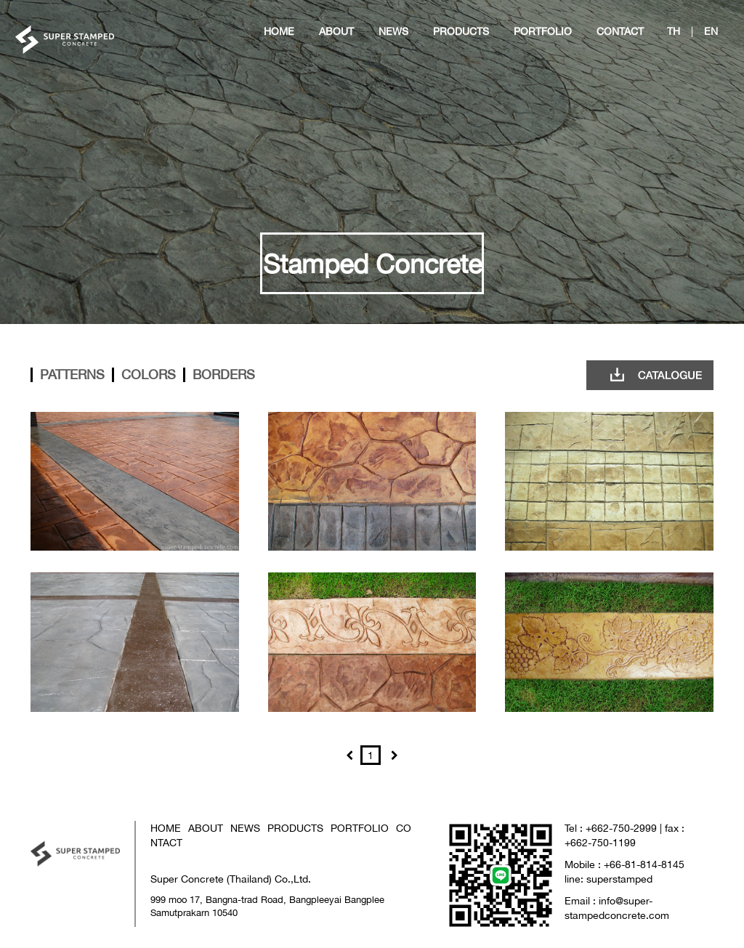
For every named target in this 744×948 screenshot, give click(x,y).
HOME (165, 828)
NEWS (245, 828)
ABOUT (205, 828)
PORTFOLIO (360, 828)
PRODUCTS (295, 828)
